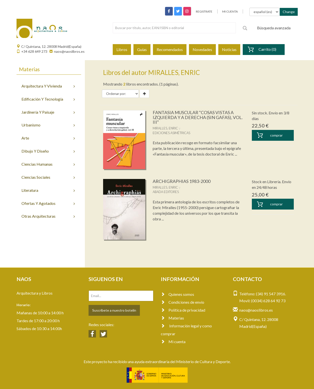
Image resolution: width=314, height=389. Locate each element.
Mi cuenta (173, 341)
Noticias (229, 49)
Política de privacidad (183, 310)
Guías (142, 49)
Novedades (202, 49)
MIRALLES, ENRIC (165, 128)
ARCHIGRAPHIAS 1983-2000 (181, 181)
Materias (172, 318)
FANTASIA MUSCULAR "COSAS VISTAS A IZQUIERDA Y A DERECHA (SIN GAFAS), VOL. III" (198, 117)
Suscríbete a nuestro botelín (114, 310)
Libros (121, 49)
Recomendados (170, 49)
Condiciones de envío (182, 302)
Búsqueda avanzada (274, 27)
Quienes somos (177, 294)
